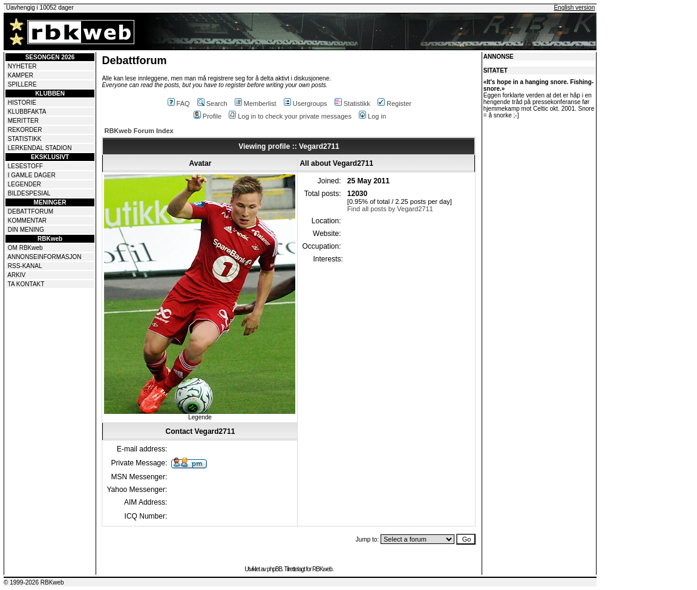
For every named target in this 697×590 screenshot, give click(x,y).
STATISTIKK (25, 139)
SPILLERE (22, 84)
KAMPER (20, 75)
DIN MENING (26, 229)
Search (212, 103)
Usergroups (305, 103)
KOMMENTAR (27, 220)
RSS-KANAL (25, 266)
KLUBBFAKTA (27, 111)
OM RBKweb (25, 247)
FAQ (179, 103)
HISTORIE (22, 102)
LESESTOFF (25, 166)
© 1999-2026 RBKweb (34, 582)
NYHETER (22, 66)
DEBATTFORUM (30, 211)
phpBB (274, 569)
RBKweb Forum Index (138, 130)
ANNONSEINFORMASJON (44, 257)
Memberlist (256, 103)
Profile (207, 116)
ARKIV (16, 275)
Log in (372, 116)
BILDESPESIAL (29, 193)
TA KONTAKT (26, 284)
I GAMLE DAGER (32, 175)
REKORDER (25, 129)
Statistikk (352, 103)
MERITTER (23, 120)
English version (574, 7)
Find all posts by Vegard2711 (390, 208)
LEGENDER (24, 184)
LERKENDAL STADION (40, 148)
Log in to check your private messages (290, 116)
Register (394, 103)
